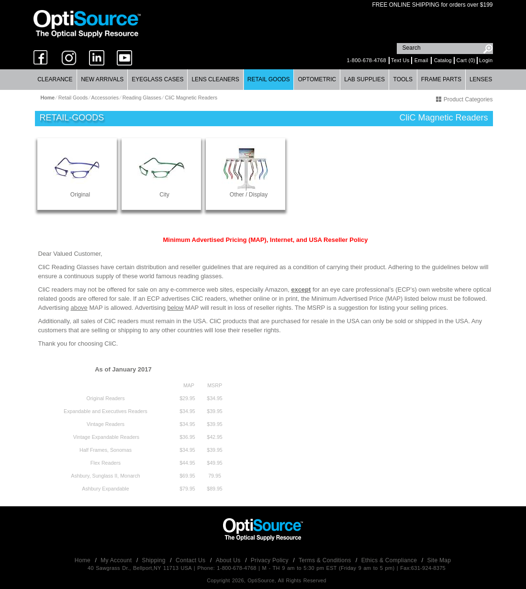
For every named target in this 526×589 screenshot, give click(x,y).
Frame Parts (441, 79)
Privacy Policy (271, 560)
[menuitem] (56, 79)
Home (83, 560)
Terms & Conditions (326, 560)
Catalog (443, 60)
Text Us (400, 60)
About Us (229, 560)
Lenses (481, 79)
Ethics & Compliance (390, 560)
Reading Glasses (142, 97)
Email (421, 60)
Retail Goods (268, 79)
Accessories (105, 97)
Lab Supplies (364, 79)
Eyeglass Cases (157, 79)
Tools (403, 79)
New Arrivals (102, 79)
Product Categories (464, 99)
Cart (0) (465, 60)
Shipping (155, 560)
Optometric (317, 79)
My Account (117, 560)
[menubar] (263, 79)
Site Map (439, 560)
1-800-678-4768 (366, 60)
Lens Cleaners (215, 79)
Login (485, 60)
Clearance (54, 79)
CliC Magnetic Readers (191, 97)
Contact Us (191, 560)
